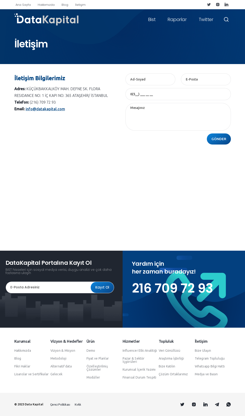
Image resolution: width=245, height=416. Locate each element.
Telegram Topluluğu (210, 358)
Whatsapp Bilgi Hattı (210, 366)
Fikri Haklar (22, 366)
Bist (151, 19)
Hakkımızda (46, 5)
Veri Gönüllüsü (169, 350)
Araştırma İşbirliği (171, 358)
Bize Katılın (167, 366)
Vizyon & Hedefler (66, 341)
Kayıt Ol (102, 287)
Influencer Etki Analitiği (140, 350)
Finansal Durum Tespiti (139, 377)
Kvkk (78, 404)
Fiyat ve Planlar (98, 358)
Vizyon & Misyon (62, 350)
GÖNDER (218, 139)
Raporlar (176, 19)
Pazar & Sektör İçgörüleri (134, 360)
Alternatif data (61, 366)
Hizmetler (131, 341)
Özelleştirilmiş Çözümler (97, 367)
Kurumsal (22, 341)
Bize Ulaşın (203, 350)
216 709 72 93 (172, 288)
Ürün (91, 341)
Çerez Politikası (60, 404)
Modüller (93, 377)
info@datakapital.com (45, 109)
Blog (65, 5)
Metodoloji (58, 358)
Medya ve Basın (206, 374)
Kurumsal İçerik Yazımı (139, 369)
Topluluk (166, 341)
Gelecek (56, 374)
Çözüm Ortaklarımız (173, 374)
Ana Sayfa (23, 5)
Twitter (206, 19)
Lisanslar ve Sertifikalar (31, 374)
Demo (91, 350)
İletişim (80, 5)
